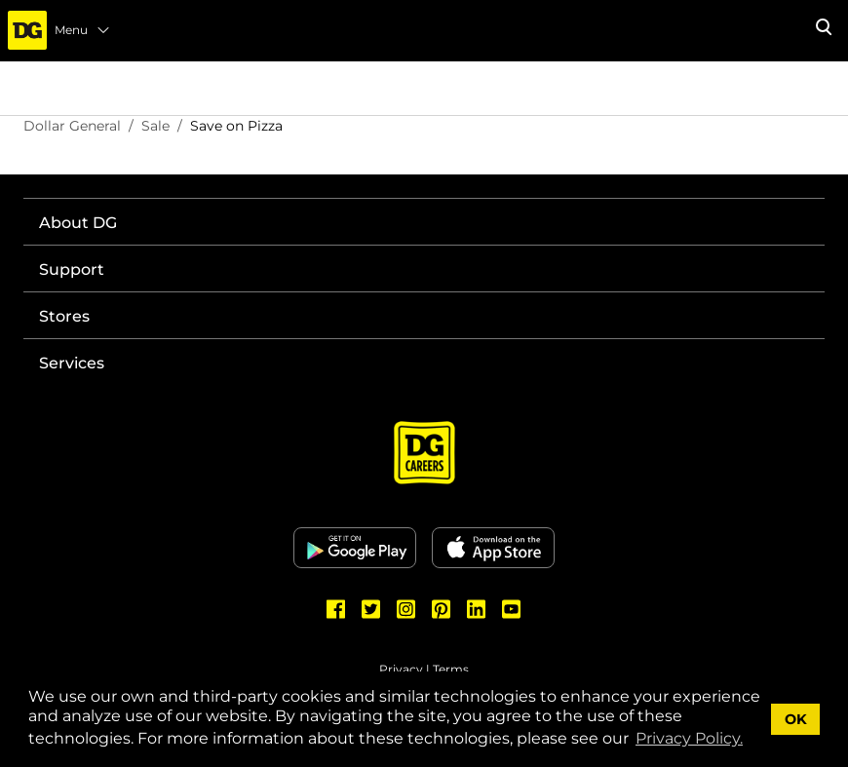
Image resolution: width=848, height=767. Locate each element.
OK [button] (796, 719)
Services (71, 363)
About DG (78, 222)
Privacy (401, 669)
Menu (83, 30)
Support (71, 269)
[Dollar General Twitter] (371, 609)
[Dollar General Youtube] (511, 609)
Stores (64, 316)
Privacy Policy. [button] (689, 738)
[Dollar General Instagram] (406, 609)
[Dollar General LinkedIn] (476, 609)
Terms (451, 669)
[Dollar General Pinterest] (441, 609)
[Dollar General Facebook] (336, 609)
